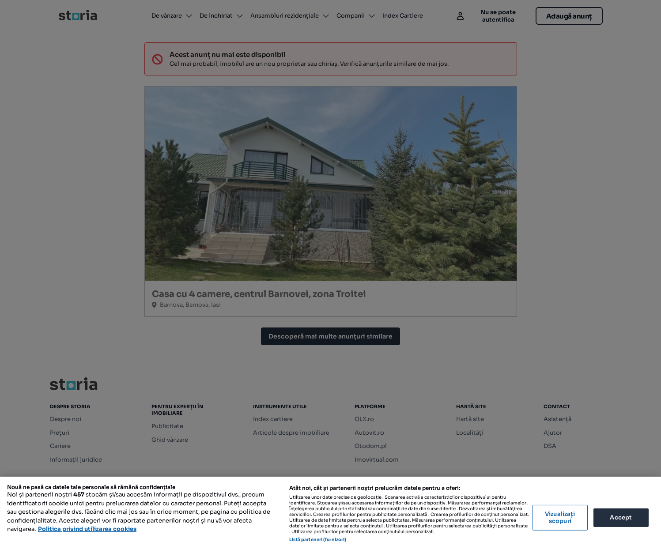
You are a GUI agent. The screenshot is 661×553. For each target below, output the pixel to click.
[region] (330, 515)
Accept (621, 517)
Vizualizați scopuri (560, 517)
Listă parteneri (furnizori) (318, 539)
